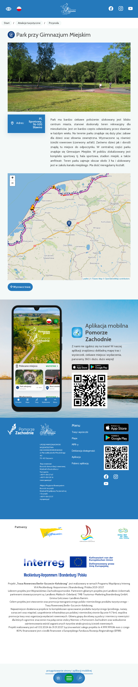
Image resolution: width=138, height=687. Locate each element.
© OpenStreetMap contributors (116, 279)
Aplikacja (76, 457)
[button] (69, 224)
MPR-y (75, 444)
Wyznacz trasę (20, 286)
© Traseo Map (96, 279)
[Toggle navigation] (69, 678)
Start (6, 23)
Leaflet (85, 279)
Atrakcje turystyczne (29, 23)
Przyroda (54, 23)
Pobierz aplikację (80, 463)
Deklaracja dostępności (83, 450)
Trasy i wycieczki (80, 432)
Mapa (74, 438)
